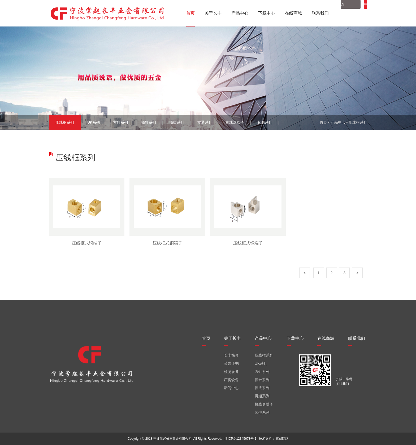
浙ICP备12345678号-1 (240, 438)
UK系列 (93, 122)
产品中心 (338, 122)
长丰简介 (231, 355)
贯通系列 (204, 122)
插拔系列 (176, 122)
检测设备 (231, 372)
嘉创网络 (282, 438)
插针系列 (148, 122)
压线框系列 (64, 122)
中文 (352, 13)
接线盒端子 (235, 122)
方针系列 (120, 122)
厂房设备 (231, 380)
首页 (323, 122)
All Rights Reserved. (207, 438)
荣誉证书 (231, 363)
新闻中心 (231, 388)
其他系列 (264, 122)
